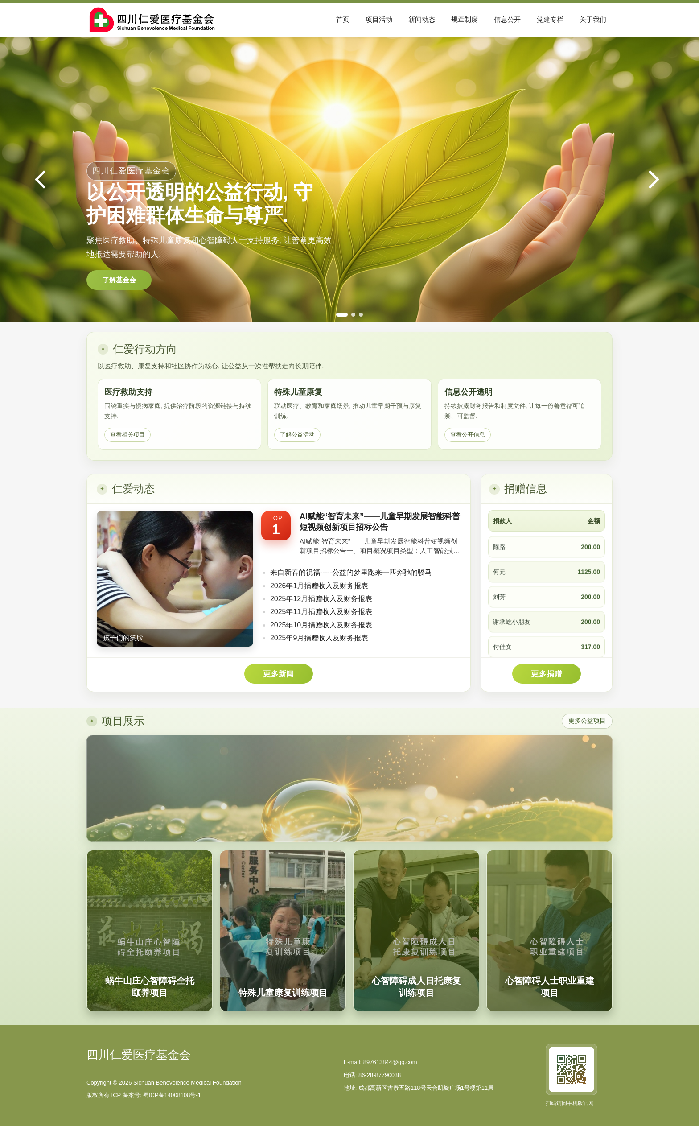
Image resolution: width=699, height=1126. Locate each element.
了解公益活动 (297, 434)
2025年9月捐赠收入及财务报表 (319, 638)
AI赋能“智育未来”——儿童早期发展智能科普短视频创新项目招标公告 (380, 522)
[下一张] (652, 179)
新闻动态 (421, 19)
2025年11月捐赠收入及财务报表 (321, 611)
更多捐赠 (546, 674)
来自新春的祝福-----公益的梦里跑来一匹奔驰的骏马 (351, 572)
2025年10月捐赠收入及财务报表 (321, 625)
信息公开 (507, 19)
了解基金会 (119, 280)
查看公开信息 (467, 434)
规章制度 (464, 19)
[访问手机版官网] (571, 1069)
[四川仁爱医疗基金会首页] (155, 19)
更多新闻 (278, 674)
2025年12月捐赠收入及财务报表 (321, 598)
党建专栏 (550, 19)
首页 (343, 19)
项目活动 (379, 19)
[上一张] (46, 179)
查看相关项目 (127, 434)
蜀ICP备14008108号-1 (172, 1095)
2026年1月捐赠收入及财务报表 (319, 586)
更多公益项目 (587, 720)
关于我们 (593, 19)
